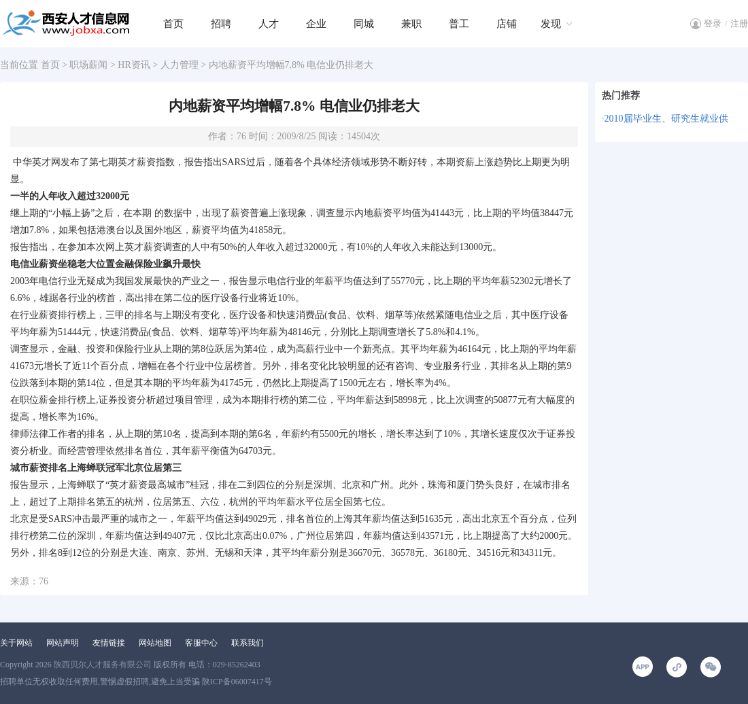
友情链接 (108, 643)
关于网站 (16, 643)
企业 (316, 23)
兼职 (411, 23)
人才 (268, 23)
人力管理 (179, 65)
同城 (364, 23)
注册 (739, 23)
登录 (712, 23)
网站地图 (155, 643)
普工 (459, 23)
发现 (551, 23)
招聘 (221, 23)
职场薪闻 (88, 65)
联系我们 (247, 643)
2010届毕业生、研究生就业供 (666, 118)
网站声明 (62, 643)
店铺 (506, 23)
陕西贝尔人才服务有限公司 (103, 664)
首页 (173, 23)
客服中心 (201, 643)
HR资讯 (134, 65)
